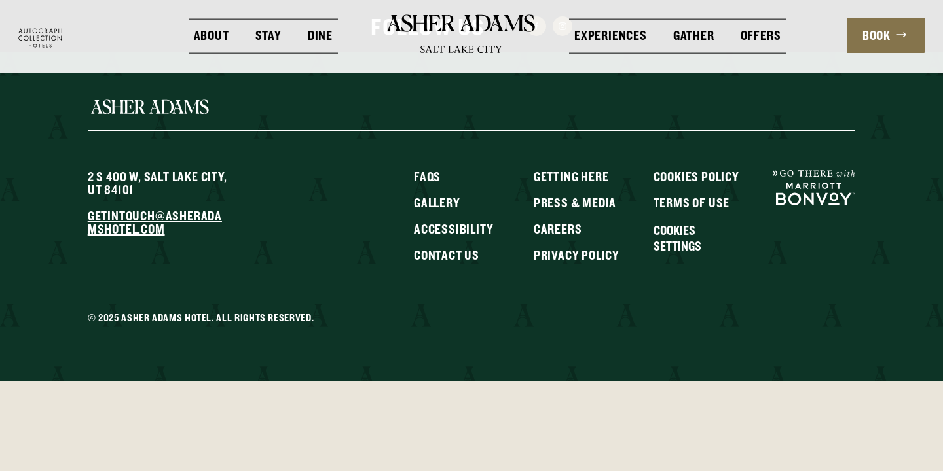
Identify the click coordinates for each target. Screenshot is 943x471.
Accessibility (453, 228)
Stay (268, 34)
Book (884, 35)
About (211, 34)
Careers (558, 228)
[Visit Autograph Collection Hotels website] (40, 36)
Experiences (610, 34)
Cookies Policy (696, 176)
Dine (320, 34)
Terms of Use (692, 202)
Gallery (437, 202)
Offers (761, 34)
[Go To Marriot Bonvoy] (814, 186)
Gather (693, 34)
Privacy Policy (576, 255)
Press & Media (575, 202)
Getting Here (571, 176)
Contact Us (446, 255)
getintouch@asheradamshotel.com (155, 222)
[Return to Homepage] (461, 33)
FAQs (427, 176)
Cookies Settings (677, 238)
